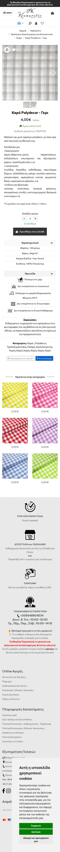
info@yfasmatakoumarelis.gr (18, 743)
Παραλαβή (14, 519)
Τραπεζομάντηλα (16, 346)
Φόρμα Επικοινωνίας (13, 717)
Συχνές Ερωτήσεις (10, 654)
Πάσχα (31, 346)
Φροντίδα (30, 273)
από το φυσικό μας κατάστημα (36, 519)
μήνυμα (50, 608)
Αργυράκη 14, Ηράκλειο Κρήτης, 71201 (22, 721)
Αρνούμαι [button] (36, 832)
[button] (54, 72)
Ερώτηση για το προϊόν (20, 358)
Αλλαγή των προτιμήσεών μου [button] (36, 839)
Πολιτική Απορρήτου (12, 696)
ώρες (41, 726)
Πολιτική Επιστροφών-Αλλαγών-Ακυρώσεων (23, 688)
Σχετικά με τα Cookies (12, 701)
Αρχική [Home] (22, 30)
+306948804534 (37, 735)
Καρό (30, 343)
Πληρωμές (7, 641)
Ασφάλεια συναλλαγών (13, 692)
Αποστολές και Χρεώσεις (14, 637)
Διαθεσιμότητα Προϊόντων (14, 645)
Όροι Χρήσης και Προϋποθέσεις (17, 679)
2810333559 (30, 726)
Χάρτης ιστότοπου (11, 658)
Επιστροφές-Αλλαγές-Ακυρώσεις (18, 650)
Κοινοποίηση (44, 358)
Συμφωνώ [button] (36, 826)
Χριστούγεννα (44, 346)
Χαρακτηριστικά (30, 242)
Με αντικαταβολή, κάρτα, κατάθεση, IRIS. (30, 547)
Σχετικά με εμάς (9, 675)
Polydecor (40, 343)
